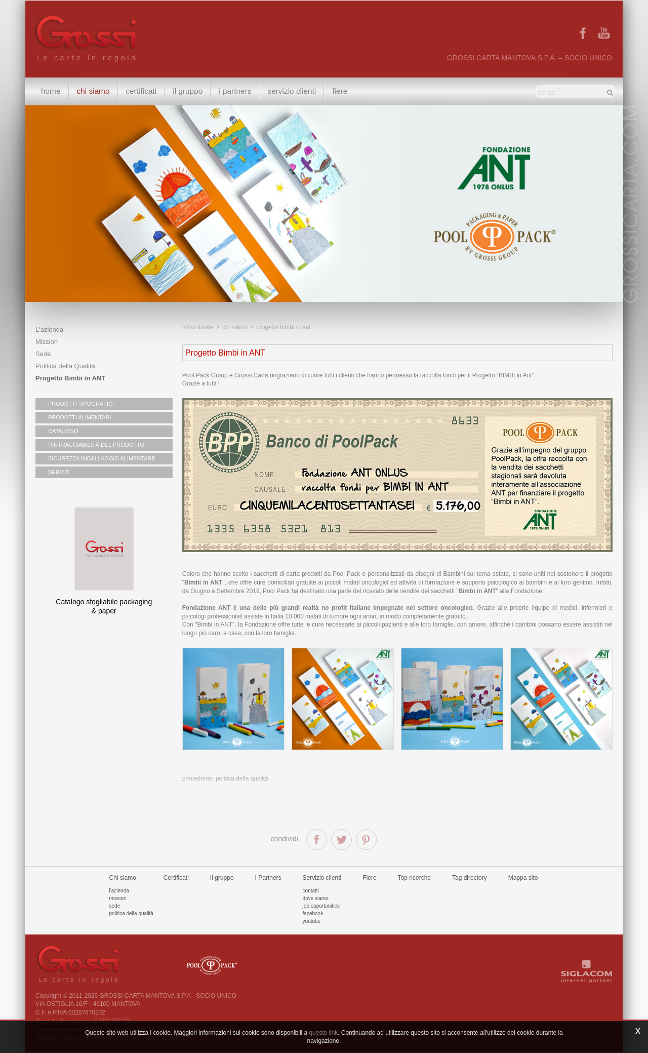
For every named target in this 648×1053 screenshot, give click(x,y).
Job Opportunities (321, 906)
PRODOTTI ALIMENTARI (79, 417)
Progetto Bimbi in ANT (70, 378)
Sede (43, 354)
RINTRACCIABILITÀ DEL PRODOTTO (96, 445)
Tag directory (469, 877)
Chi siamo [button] (93, 91)
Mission (46, 341)
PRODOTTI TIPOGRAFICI (81, 404)
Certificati (141, 91)
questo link (323, 1032)
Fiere (339, 91)
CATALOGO (63, 431)
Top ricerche (414, 877)
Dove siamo (316, 898)
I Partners (235, 91)
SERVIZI (59, 472)
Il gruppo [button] (187, 91)
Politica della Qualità (65, 366)
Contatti (311, 890)
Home (51, 91)
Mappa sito (523, 877)
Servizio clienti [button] (291, 91)
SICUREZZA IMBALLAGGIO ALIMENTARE (101, 458)
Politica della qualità (131, 913)
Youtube (312, 921)
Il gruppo (222, 877)
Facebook (313, 913)
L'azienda (49, 329)
